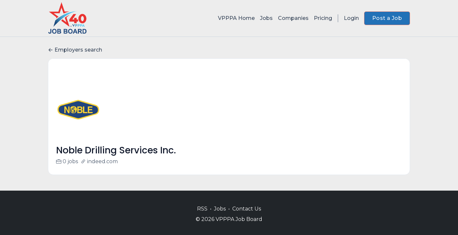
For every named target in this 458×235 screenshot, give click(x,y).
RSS (202, 209)
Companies (293, 18)
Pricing (323, 18)
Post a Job (387, 18)
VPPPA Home (236, 18)
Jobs (266, 18)
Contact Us (246, 209)
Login (351, 18)
